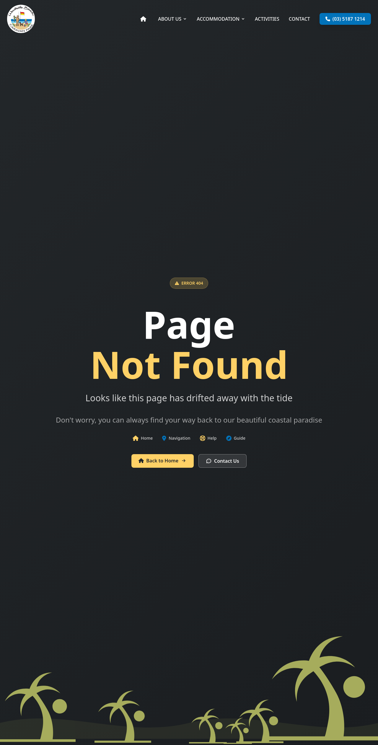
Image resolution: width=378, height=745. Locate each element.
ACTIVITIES (267, 19)
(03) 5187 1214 (345, 19)
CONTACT (299, 19)
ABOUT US (172, 19)
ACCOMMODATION (221, 19)
